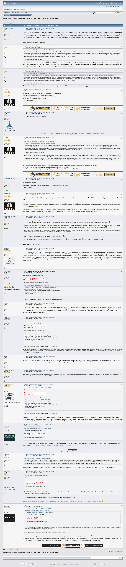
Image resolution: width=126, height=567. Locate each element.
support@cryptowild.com (57, 239)
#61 (121, 29)
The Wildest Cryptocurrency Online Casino (45, 18)
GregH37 (6, 248)
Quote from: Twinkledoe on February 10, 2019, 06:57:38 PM (37, 321)
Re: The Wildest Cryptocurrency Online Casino (40, 28)
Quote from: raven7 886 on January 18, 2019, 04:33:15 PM (37, 220)
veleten (6, 89)
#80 (121, 505)
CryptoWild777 (8, 178)
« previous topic (111, 21)
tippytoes (6, 454)
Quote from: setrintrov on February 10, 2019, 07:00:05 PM (37, 458)
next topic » (119, 21)
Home (7, 14)
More (29, 14)
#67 (121, 179)
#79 (121, 472)
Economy (14, 18)
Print (121, 22)
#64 (121, 90)
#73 (121, 318)
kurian (6, 425)
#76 (121, 384)
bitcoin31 (6, 317)
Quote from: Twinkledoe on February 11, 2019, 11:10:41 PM (37, 508)
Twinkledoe (7, 271)
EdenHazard (7, 505)
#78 (121, 455)
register (22, 9)
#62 (121, 46)
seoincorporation (9, 370)
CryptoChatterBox (9, 28)
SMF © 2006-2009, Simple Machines (69, 564)
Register (25, 14)
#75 (121, 371)
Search (16, 14)
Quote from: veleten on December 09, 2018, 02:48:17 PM (36, 285)
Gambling (29, 18)
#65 (121, 113)
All (17, 23)
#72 (121, 304)
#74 (121, 357)
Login (20, 14)
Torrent (25, 12)
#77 (121, 425)
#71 (121, 272)
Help (11, 14)
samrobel (6, 46)
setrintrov (7, 303)
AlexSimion (7, 112)
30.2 (22, 12)
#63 (121, 70)
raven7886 (7, 193)
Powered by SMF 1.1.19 (54, 564)
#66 (121, 138)
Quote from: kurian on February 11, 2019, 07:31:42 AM (36, 475)
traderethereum (8, 384)
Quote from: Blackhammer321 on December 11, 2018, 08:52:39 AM (39, 141)
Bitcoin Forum (7, 18)
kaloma (6, 70)
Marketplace (21, 18)
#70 (121, 249)
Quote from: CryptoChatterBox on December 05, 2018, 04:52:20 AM (39, 49)
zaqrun (6, 356)
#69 (121, 217)
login (18, 9)
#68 (121, 194)
